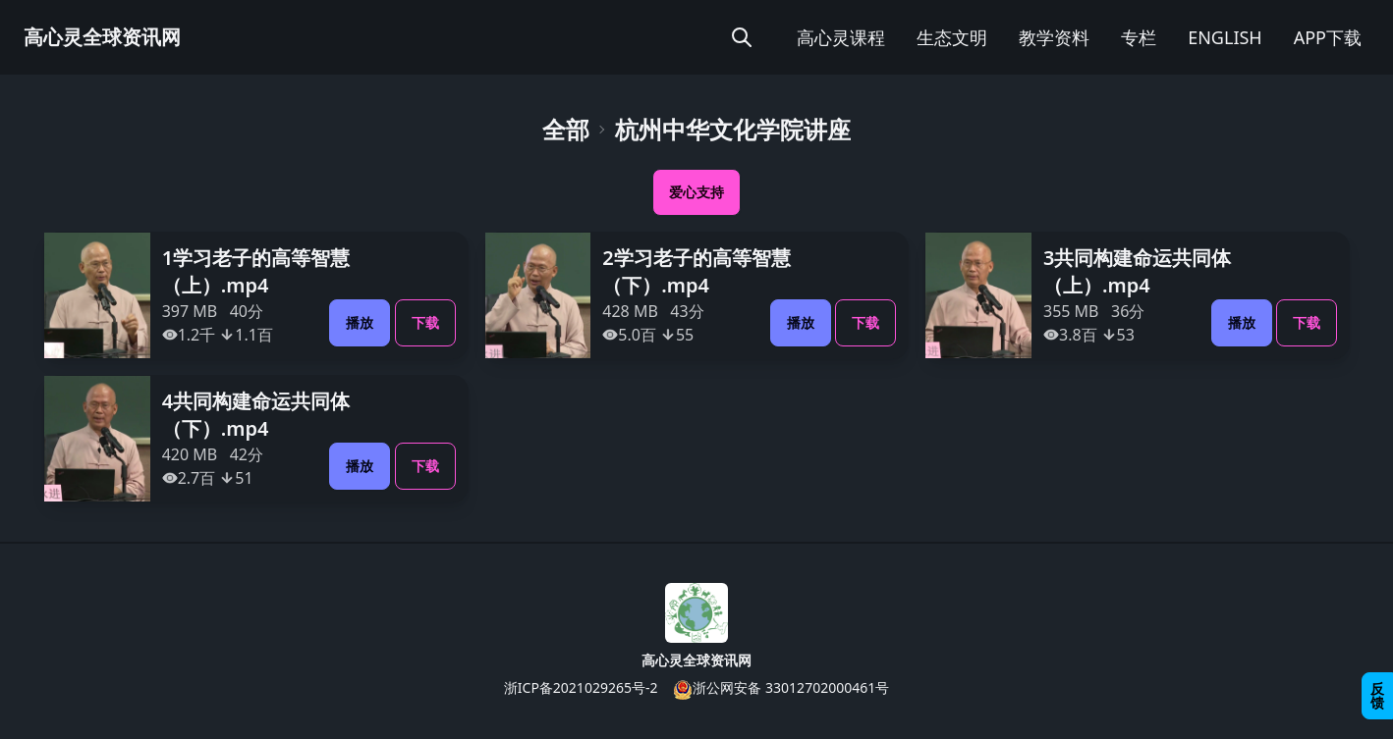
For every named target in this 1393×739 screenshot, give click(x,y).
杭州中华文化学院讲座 (733, 129)
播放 (359, 322)
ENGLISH (1225, 37)
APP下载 (1328, 37)
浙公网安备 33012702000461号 (781, 688)
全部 (565, 129)
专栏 (1138, 37)
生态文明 (952, 37)
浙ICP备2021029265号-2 (581, 687)
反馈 (1377, 695)
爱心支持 (696, 192)
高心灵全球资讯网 (102, 37)
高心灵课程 (841, 37)
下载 (425, 322)
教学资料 (1054, 37)
